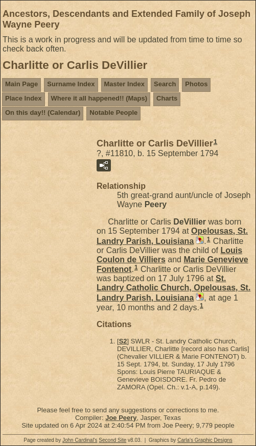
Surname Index (71, 84)
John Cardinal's (80, 440)
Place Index (23, 98)
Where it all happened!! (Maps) (99, 98)
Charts (166, 98)
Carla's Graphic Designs (204, 440)
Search (165, 84)
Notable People (113, 112)
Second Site (112, 440)
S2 (123, 341)
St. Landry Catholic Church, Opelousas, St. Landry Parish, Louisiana (173, 288)
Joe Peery (120, 418)
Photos (196, 84)
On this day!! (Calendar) (42, 112)
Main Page (21, 84)
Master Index (124, 84)
